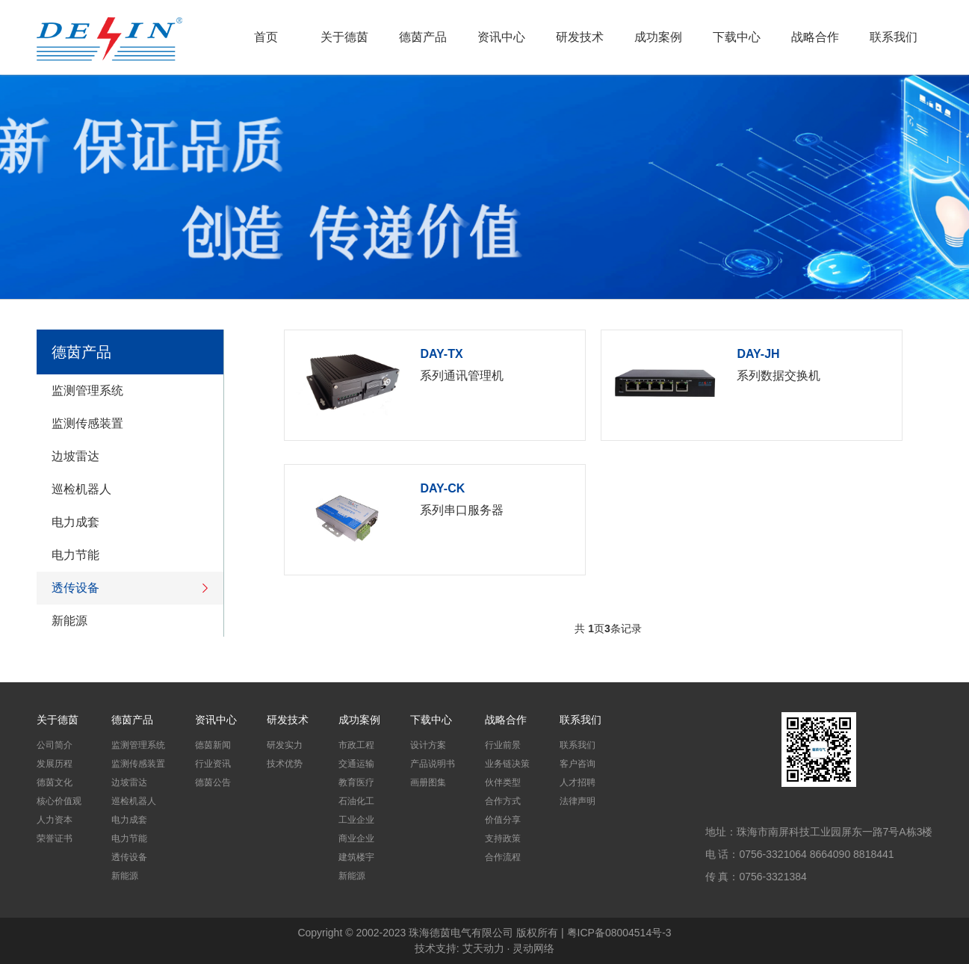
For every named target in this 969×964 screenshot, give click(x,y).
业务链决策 (507, 763)
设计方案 (428, 745)
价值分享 (503, 820)
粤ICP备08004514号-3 (619, 933)
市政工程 (356, 745)
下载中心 (737, 37)
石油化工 (356, 801)
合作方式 (503, 801)
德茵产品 (423, 37)
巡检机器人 (126, 489)
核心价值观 (59, 801)
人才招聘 (577, 782)
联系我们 (893, 37)
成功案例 (658, 37)
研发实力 (285, 745)
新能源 (126, 621)
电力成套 (126, 522)
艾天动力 (483, 948)
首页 (266, 37)
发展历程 (54, 763)
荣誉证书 (54, 838)
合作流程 (503, 857)
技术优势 (285, 763)
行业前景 (503, 745)
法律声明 (577, 801)
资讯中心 (501, 37)
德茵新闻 (213, 745)
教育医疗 (356, 782)
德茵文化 (54, 782)
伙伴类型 (503, 782)
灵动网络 (533, 948)
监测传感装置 (126, 424)
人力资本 (54, 820)
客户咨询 (577, 763)
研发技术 (580, 37)
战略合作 (815, 37)
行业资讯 (213, 763)
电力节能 (126, 555)
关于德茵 (344, 37)
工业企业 (356, 820)
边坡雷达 (126, 457)
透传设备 (130, 588)
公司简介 (54, 745)
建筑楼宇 (356, 857)
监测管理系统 (126, 391)
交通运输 (356, 763)
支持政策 (503, 838)
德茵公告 (213, 782)
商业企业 (356, 838)
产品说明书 (432, 763)
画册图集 (428, 782)
